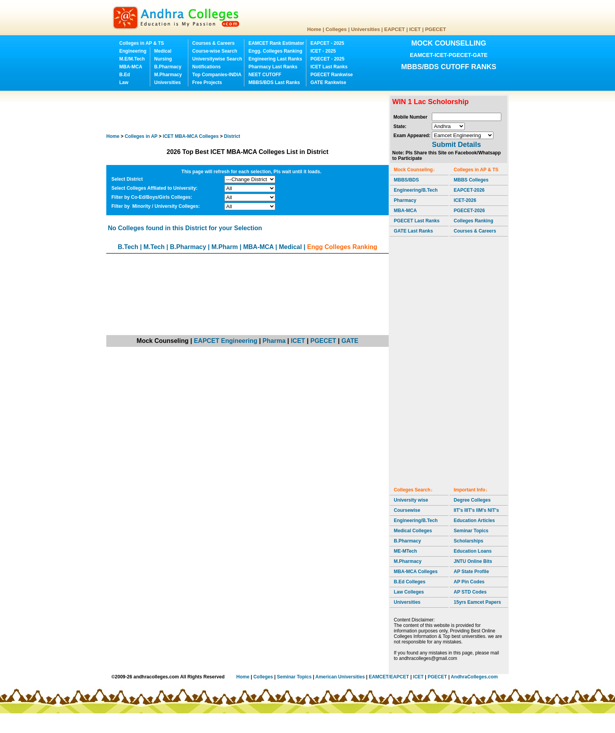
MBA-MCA (130, 67)
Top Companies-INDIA (217, 74)
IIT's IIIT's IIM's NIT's (476, 510)
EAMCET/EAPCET (389, 677)
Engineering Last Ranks (275, 59)
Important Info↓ (471, 490)
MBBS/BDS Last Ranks (274, 82)
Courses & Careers (213, 43)
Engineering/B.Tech (416, 190)
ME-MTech (405, 551)
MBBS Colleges (471, 180)
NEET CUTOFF (264, 74)
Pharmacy (405, 200)
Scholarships (468, 541)
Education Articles (474, 520)
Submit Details (456, 144)
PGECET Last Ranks (417, 221)
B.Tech (128, 247)
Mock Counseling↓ (414, 169)
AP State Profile (471, 571)
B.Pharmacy (167, 67)
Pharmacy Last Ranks (272, 67)
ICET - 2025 (323, 51)
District (232, 136)
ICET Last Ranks (329, 67)
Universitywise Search (217, 59)
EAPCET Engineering (225, 340)
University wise (411, 500)
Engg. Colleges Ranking (275, 51)
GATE (349, 340)
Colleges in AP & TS (141, 43)
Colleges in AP (141, 136)
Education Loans (473, 551)
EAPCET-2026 (469, 190)
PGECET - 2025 (327, 59)
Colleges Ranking (473, 221)
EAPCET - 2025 (327, 43)
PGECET (435, 29)
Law (123, 82)
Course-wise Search (214, 51)
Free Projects (207, 82)
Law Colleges (409, 592)
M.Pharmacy (168, 74)
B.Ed (124, 74)
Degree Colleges (472, 500)
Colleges (336, 29)
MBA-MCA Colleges (416, 571)
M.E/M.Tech (132, 59)
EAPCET (394, 29)
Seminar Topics (471, 530)
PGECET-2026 (469, 210)
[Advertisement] (249, 112)
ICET (415, 29)
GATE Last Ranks (413, 231)
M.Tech (154, 247)
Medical (162, 51)
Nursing (163, 59)
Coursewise (407, 510)
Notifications (206, 67)
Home (314, 29)
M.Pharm (224, 247)
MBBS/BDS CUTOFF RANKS (449, 67)
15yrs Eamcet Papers (477, 602)
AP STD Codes (470, 592)
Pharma (274, 340)
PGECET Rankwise (331, 74)
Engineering (132, 51)
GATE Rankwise (328, 82)
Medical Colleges (413, 530)
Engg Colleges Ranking (342, 247)
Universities (365, 29)
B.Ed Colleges (410, 582)
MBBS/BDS (406, 180)
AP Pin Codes (469, 582)
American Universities (340, 677)
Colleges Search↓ (413, 490)
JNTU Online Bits (473, 561)
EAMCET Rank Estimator (276, 43)
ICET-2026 (465, 200)
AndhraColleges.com (474, 677)
